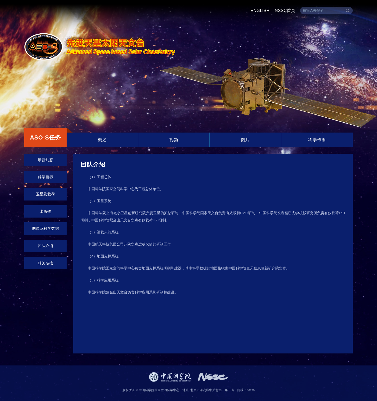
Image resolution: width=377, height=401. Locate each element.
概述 (102, 139)
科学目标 (45, 177)
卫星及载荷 (45, 194)
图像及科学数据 (45, 228)
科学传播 (317, 139)
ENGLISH (260, 10)
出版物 (45, 211)
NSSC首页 (285, 10)
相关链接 (45, 263)
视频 (173, 139)
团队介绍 (45, 246)
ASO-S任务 (45, 137)
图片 (245, 139)
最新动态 (45, 160)
